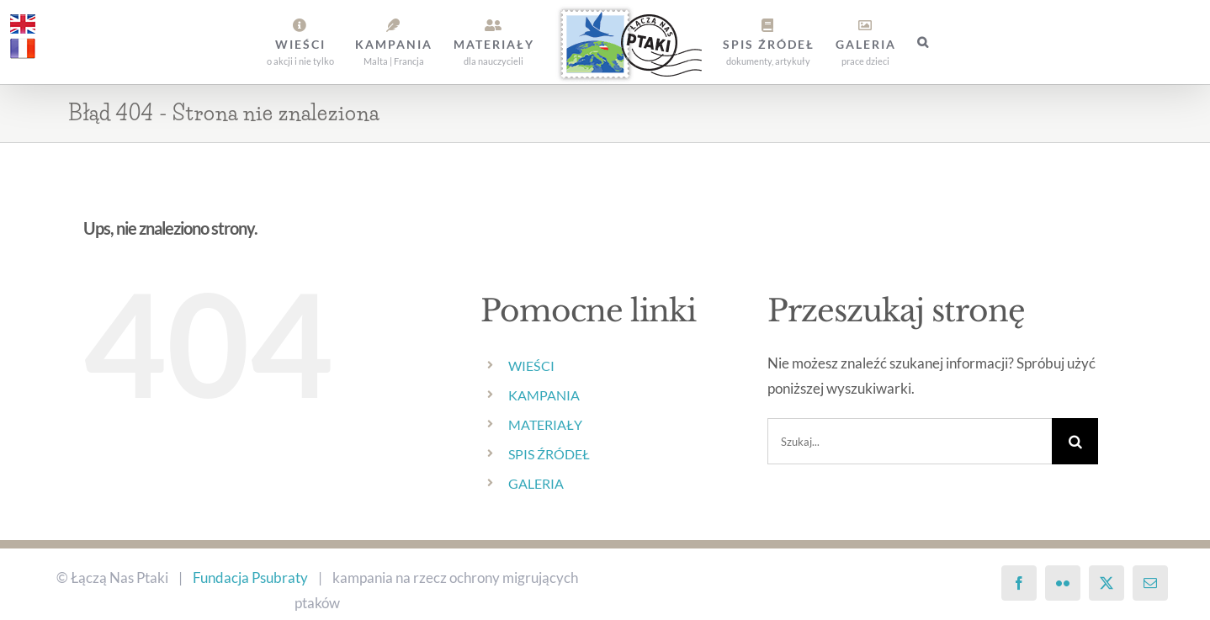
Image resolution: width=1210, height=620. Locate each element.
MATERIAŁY (545, 424)
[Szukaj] (1075, 441)
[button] (923, 42)
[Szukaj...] (909, 441)
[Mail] (1150, 583)
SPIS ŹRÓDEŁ (549, 454)
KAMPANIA (544, 395)
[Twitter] (1106, 583)
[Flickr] (1062, 583)
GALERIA (536, 483)
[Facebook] (1019, 583)
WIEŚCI (531, 366)
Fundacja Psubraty (250, 577)
